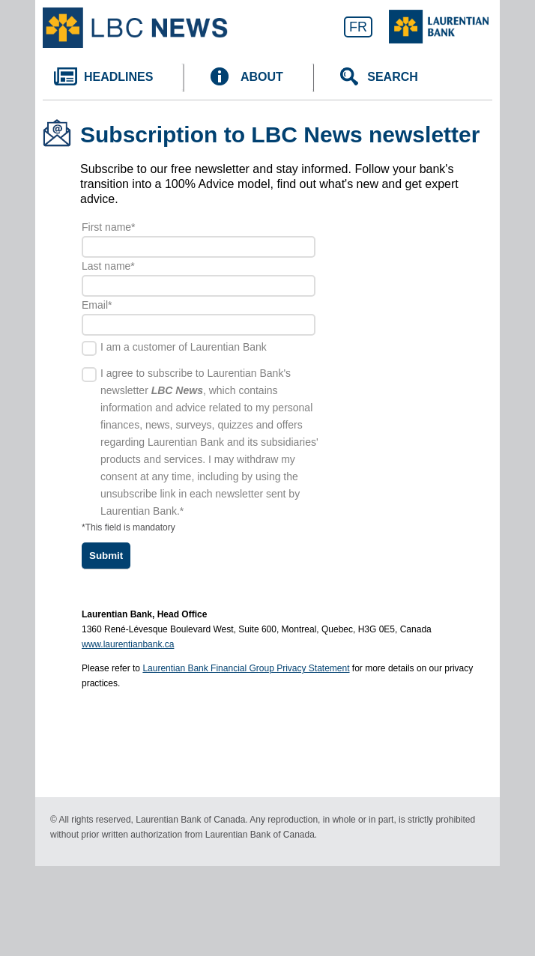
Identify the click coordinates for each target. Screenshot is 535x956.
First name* (109, 227)
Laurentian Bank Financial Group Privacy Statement (245, 668)
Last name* (108, 266)
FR (358, 26)
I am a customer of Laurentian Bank (183, 347)
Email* (97, 305)
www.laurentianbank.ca (128, 644)
